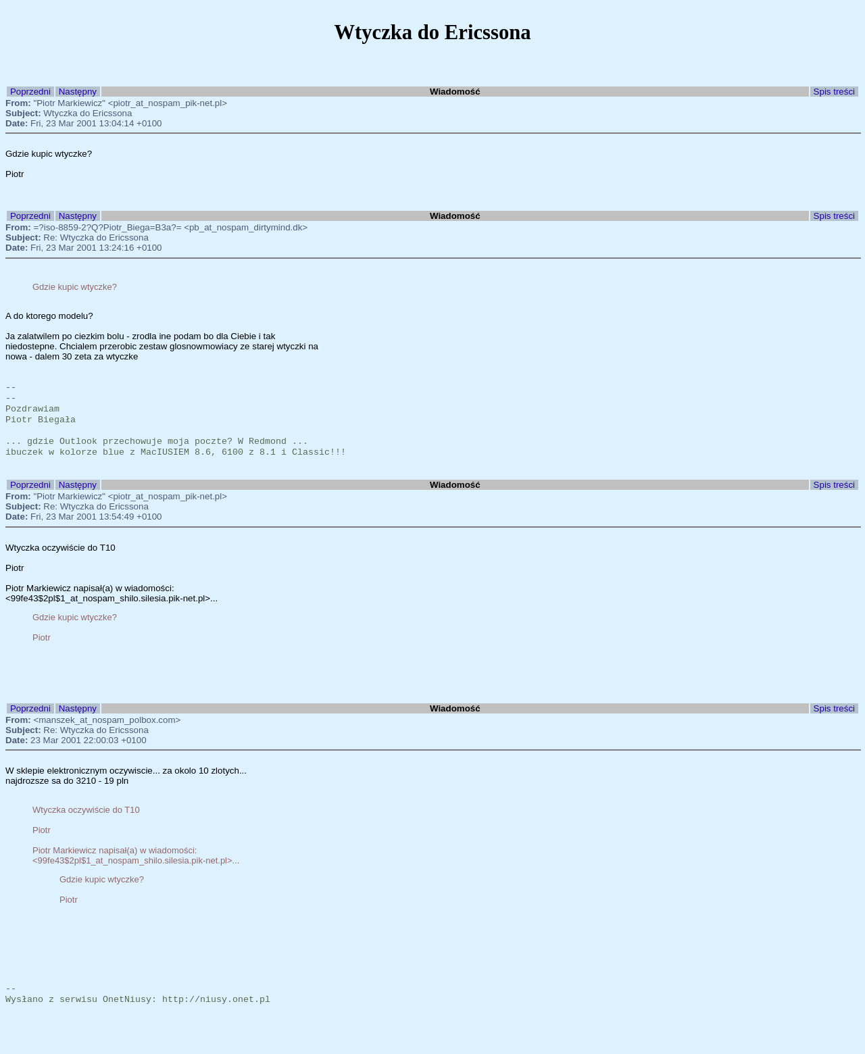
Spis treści (834, 91)
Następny (78, 91)
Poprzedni (30, 91)
